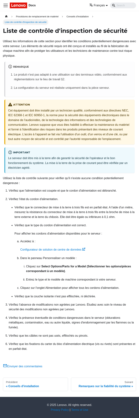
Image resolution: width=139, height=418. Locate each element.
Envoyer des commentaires (22, 366)
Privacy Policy (60, 409)
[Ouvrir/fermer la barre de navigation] (5, 5)
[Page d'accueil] (6, 16)
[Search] (123, 5)
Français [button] (97, 5)
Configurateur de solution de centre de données (52, 249)
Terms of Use (79, 409)
